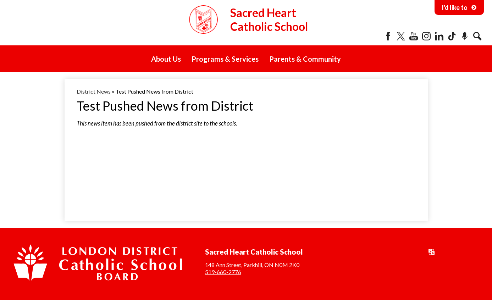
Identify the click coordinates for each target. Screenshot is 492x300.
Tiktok (452, 36)
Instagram (426, 36)
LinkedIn (439, 36)
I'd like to (459, 7)
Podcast (464, 36)
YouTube (413, 36)
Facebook (388, 36)
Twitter (401, 36)
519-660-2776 (223, 271)
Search (477, 36)
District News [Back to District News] (94, 91)
